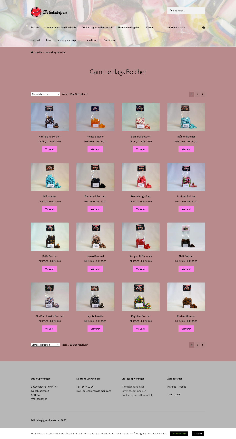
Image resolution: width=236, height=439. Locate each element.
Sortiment (110, 40)
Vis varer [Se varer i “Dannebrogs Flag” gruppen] (140, 208)
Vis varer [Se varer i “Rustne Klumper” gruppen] (186, 328)
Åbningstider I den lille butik (60, 27)
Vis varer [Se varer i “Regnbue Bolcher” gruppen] (140, 328)
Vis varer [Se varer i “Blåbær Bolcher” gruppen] (186, 149)
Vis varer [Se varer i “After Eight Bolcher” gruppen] (49, 149)
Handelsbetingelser (129, 27)
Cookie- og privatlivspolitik (97, 27)
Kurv (48, 40)
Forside (35, 27)
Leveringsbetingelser (69, 40)
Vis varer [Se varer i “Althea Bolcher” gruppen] (95, 149)
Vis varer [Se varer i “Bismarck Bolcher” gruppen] (140, 149)
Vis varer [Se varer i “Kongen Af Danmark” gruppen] (140, 268)
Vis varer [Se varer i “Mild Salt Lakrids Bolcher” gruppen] (49, 328)
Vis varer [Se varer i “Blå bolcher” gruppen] (49, 208)
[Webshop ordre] (45, 94)
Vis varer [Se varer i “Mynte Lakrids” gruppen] (95, 328)
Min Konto (92, 40)
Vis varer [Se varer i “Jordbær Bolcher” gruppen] (186, 208)
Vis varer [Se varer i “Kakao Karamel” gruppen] (95, 268)
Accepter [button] (198, 433)
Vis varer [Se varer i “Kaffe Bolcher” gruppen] (49, 268)
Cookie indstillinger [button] (179, 434)
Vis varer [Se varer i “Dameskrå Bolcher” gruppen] (95, 208)
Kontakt (35, 40)
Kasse (149, 27)
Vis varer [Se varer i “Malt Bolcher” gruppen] (186, 268)
